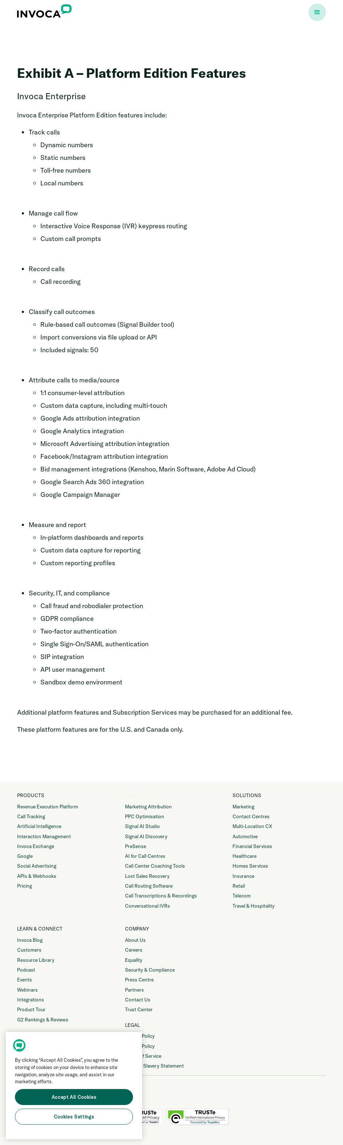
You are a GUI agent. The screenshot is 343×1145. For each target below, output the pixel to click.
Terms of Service (143, 1056)
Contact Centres (251, 816)
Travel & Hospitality (254, 906)
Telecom (242, 896)
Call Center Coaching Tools (155, 866)
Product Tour (31, 1009)
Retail (239, 886)
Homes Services (250, 866)
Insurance (243, 876)
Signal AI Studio (142, 826)
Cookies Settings (74, 1117)
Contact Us (137, 1000)
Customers (29, 950)
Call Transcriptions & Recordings (161, 896)
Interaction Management (44, 836)
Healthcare (245, 856)
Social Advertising (36, 866)
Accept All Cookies (74, 1097)
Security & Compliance (150, 970)
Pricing (24, 886)
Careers (133, 950)
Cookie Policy (140, 1046)
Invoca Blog (30, 940)
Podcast (26, 970)
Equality (133, 960)
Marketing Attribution (148, 806)
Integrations (30, 1000)
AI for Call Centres (145, 856)
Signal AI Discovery (146, 836)
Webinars (27, 990)
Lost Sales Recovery (147, 876)
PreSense (135, 846)
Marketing (243, 806)
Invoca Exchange (35, 846)
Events (24, 980)
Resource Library (36, 960)
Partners (134, 990)
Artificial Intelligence (39, 826)
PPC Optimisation (144, 816)
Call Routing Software (149, 886)
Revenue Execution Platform (47, 806)
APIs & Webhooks (36, 876)
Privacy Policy (140, 1036)
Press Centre (139, 980)
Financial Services (252, 846)
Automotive (245, 836)
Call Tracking (31, 816)
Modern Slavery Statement (154, 1066)
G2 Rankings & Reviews (42, 1020)
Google (25, 856)
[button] (317, 12)
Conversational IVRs (147, 906)
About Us (135, 940)
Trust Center (139, 1009)
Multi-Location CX (252, 826)
